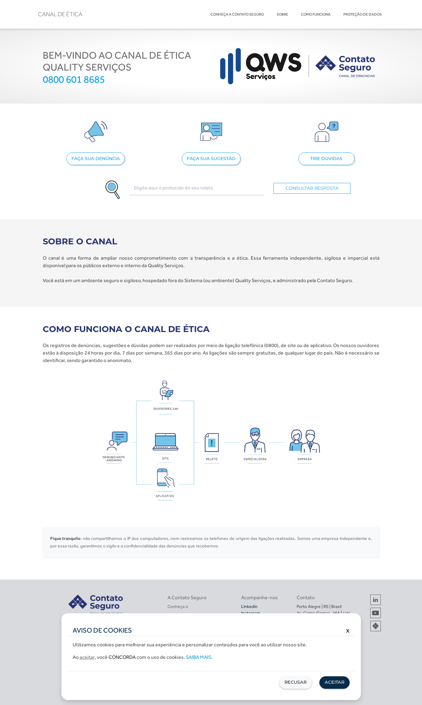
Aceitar (334, 682)
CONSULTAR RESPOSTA (312, 188)
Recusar (295, 682)
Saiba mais (198, 657)
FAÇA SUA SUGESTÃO (211, 158)
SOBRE (282, 14)
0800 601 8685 (74, 79)
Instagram (250, 613)
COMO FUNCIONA (316, 14)
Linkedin (249, 606)
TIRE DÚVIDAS (326, 158)
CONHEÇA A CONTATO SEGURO (237, 14)
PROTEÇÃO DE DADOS (362, 14)
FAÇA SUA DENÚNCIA (95, 158)
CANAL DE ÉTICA (60, 14)
